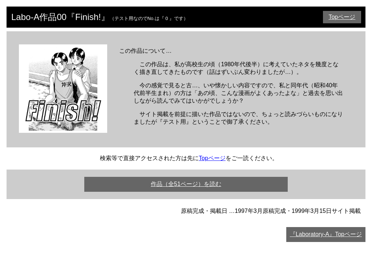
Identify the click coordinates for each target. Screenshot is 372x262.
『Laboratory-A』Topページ (326, 234)
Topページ (341, 17)
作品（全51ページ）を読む (186, 184)
